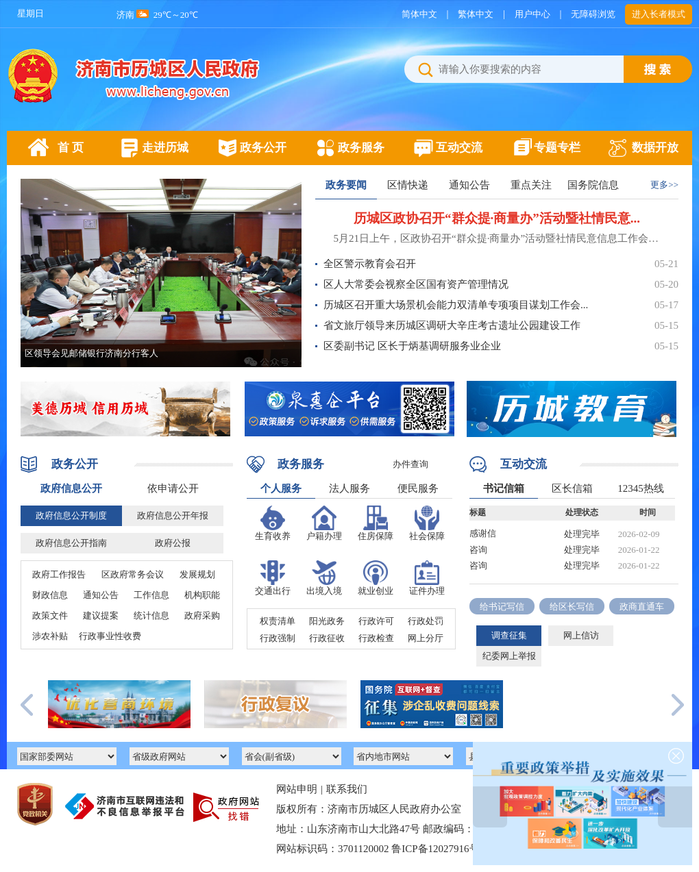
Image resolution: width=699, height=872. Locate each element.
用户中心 (532, 14)
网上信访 (581, 635)
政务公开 (263, 147)
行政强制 (277, 638)
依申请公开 (173, 488)
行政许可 (376, 621)
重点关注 (531, 184)
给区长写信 (572, 606)
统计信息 (151, 615)
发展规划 (197, 574)
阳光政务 (327, 621)
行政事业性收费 (110, 636)
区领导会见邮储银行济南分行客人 (91, 353)
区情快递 (407, 184)
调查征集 (509, 635)
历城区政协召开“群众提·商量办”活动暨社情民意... (497, 218)
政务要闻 (346, 184)
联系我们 (346, 789)
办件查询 (410, 464)
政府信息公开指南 (71, 543)
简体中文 (419, 14)
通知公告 (469, 184)
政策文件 (50, 615)
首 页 (71, 147)
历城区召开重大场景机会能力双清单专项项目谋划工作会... (455, 304)
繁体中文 (475, 14)
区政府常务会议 (132, 574)
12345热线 (640, 488)
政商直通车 (642, 606)
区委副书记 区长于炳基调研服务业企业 (412, 345)
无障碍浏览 (593, 14)
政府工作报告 (59, 574)
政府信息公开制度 (71, 515)
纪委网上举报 (509, 656)
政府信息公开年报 (172, 515)
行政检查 (376, 638)
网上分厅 (425, 638)
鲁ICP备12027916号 (435, 848)
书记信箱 (503, 488)
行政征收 (327, 638)
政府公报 (173, 543)
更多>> (664, 184)
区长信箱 (572, 488)
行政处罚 (425, 621)
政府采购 (202, 615)
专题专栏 (557, 147)
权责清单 (277, 621)
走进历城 (165, 147)
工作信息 (151, 595)
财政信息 (50, 595)
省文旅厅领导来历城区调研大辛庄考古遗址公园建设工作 (451, 325)
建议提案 (101, 615)
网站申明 (296, 789)
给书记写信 (502, 606)
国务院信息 (593, 184)
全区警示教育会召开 (369, 263)
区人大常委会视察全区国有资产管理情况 (415, 284)
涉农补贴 (50, 636)
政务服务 (361, 147)
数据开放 (655, 147)
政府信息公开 (71, 488)
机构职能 (202, 595)
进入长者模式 (658, 14)
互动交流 (459, 147)
